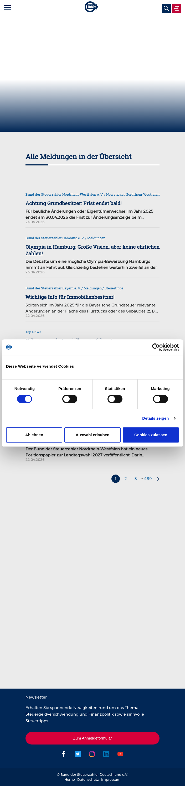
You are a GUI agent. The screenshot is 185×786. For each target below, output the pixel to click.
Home (69, 779)
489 (148, 478)
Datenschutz (88, 779)
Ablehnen (34, 435)
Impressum (111, 779)
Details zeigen (155, 418)
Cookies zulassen (150, 435)
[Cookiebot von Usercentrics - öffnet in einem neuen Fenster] (156, 347)
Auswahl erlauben (92, 435)
